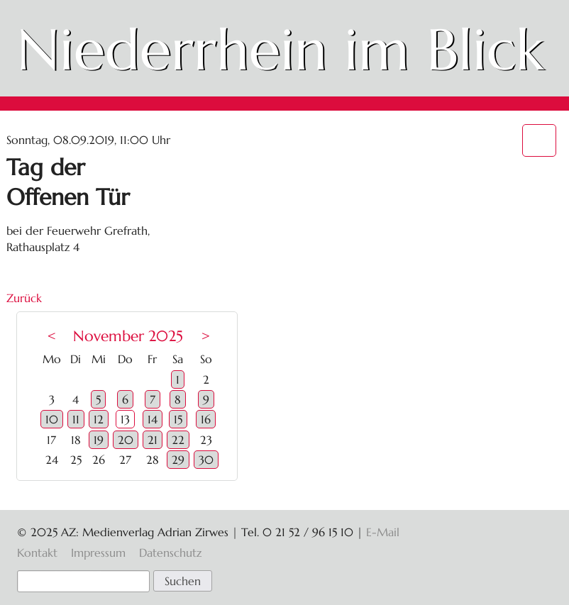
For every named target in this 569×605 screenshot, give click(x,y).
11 (75, 419)
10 (51, 419)
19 (99, 440)
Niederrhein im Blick (280, 49)
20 (125, 440)
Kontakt (37, 552)
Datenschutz (170, 552)
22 (178, 440)
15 (178, 419)
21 (153, 440)
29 (178, 460)
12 (99, 419)
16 (206, 419)
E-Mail (382, 532)
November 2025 (128, 336)
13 (125, 419)
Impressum (98, 552)
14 (153, 419)
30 (206, 460)
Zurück (24, 298)
